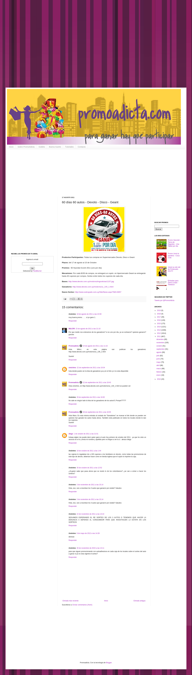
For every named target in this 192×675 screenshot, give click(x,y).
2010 (159, 379)
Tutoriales (69, 147)
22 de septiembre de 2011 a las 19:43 (97, 382)
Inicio (11, 147)
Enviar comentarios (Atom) (82, 605)
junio (158, 359)
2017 (159, 317)
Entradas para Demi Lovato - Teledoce (173, 283)
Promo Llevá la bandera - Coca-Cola (174, 256)
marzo (159, 369)
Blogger (109, 663)
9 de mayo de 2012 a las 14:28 (88, 533)
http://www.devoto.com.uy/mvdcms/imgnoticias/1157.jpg (91, 281)
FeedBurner (37, 271)
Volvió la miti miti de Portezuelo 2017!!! (174, 269)
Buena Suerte (55, 147)
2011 (159, 336)
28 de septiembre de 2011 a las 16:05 (97, 412)
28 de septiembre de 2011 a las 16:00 (91, 397)
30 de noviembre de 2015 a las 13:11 (90, 548)
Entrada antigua (139, 601)
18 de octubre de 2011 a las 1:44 (89, 451)
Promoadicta (74, 346)
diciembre (160, 339)
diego (71, 434)
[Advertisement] (89, 46)
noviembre (160, 343)
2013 (159, 330)
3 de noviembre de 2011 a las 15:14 (90, 485)
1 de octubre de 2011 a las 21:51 (86, 434)
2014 (159, 327)
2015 (159, 324)
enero (158, 375)
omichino (72, 368)
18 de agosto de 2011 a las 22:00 (89, 314)
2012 (159, 333)
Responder (73, 321)
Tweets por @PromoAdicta (164, 300)
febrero (159, 372)
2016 (159, 320)
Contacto (82, 147)
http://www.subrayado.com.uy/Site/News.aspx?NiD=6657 (98, 292)
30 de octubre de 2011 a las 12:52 (89, 468)
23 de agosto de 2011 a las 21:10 (88, 329)
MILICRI (72, 329)
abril (158, 365)
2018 (159, 314)
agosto (159, 352)
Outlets (42, 147)
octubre (159, 346)
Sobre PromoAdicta (26, 147)
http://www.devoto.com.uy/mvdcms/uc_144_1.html (93, 287)
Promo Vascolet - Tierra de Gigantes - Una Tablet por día (174, 243)
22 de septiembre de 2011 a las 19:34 (91, 368)
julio (158, 356)
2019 (159, 310)
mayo (158, 362)
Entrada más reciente (70, 601)
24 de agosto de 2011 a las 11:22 (95, 346)
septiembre (160, 349)
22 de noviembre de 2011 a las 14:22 (90, 514)
